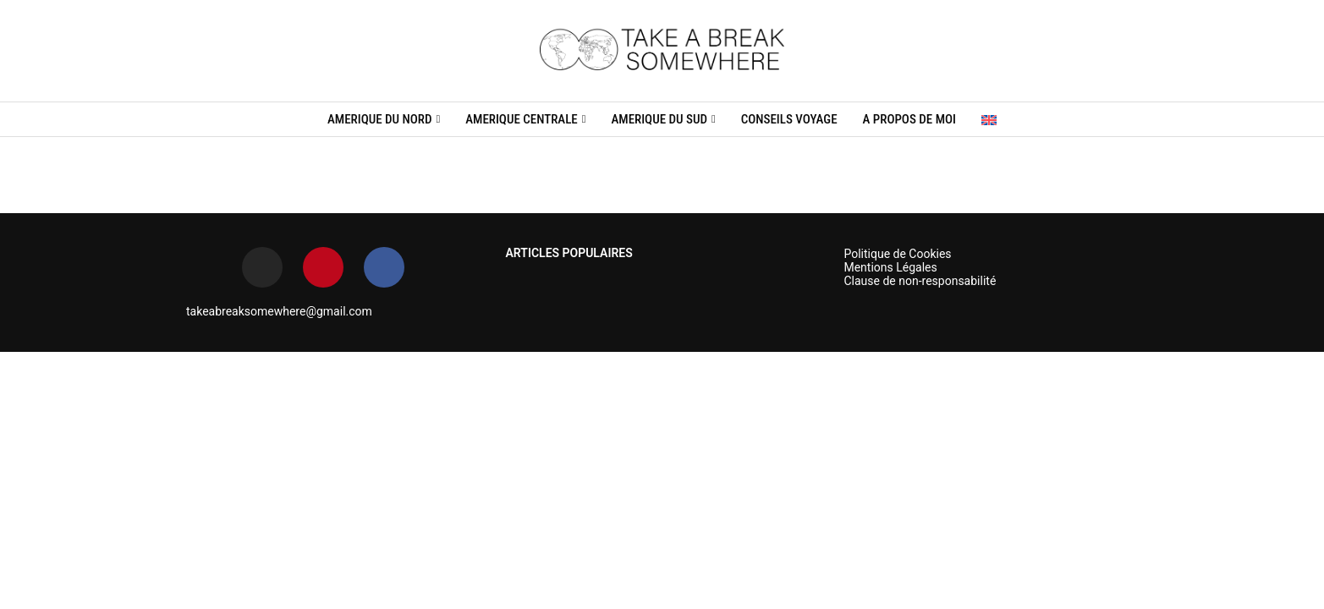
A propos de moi (909, 119)
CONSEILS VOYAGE (789, 119)
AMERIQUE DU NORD (379, 119)
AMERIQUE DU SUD (658, 119)
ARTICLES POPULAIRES (568, 253)
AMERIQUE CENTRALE (521, 119)
